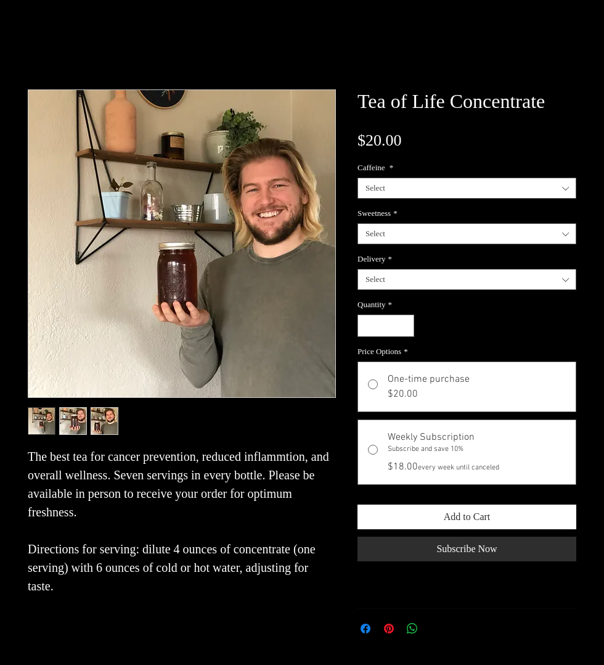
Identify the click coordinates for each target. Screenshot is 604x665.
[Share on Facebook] (365, 628)
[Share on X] (435, 628)
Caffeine (375, 167)
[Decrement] (366, 325)
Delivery (374, 258)
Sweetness (377, 213)
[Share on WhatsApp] (412, 628)
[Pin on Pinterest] (389, 628)
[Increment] (405, 325)
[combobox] (466, 188)
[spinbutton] (386, 325)
